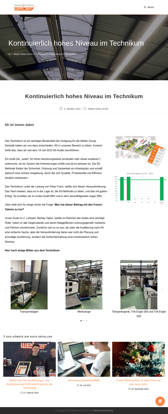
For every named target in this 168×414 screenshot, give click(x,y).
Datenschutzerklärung (103, 410)
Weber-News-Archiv (98, 109)
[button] (5, 289)
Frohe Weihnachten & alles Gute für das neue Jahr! (138, 382)
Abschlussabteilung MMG (84, 380)
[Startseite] (9, 54)
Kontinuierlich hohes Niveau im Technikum (56, 54)
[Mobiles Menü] (149, 7)
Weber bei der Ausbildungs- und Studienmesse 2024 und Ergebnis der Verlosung (29, 384)
